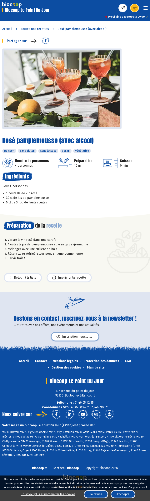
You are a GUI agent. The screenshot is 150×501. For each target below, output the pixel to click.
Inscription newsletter (75, 337)
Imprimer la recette (69, 278)
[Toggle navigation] (145, 9)
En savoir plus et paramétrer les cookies (48, 494)
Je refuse (96, 494)
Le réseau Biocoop (66, 468)
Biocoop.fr (39, 468)
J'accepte (123, 494)
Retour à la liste (23, 278)
